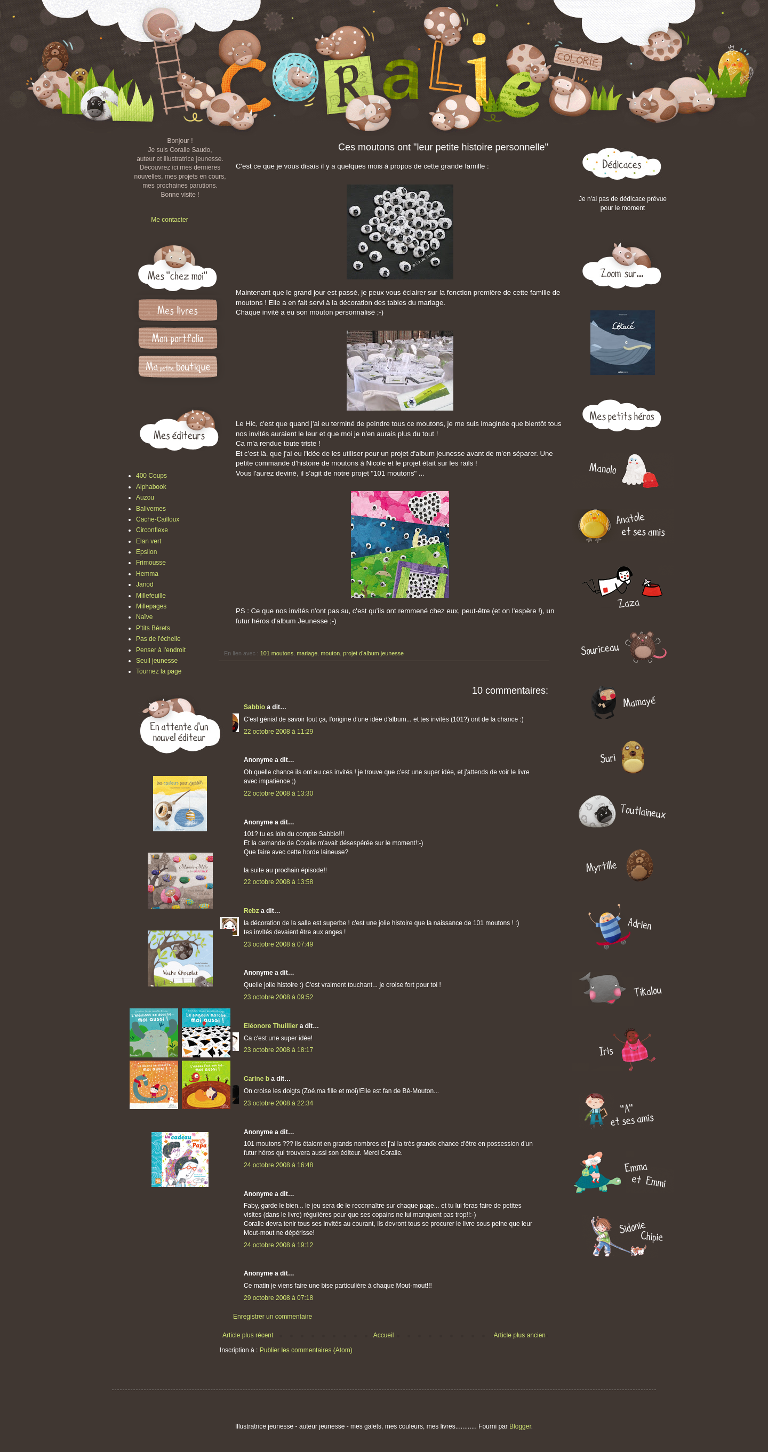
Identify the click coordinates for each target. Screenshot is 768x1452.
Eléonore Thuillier (271, 1026)
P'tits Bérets (153, 628)
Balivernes (151, 508)
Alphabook (151, 487)
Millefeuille (151, 595)
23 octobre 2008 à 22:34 (278, 1103)
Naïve (144, 617)
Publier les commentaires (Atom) (306, 1350)
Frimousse (151, 562)
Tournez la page (158, 671)
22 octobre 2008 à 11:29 (278, 731)
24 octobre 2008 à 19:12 (278, 1245)
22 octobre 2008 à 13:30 (278, 793)
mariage (307, 653)
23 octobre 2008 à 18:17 (278, 1050)
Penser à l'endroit (161, 650)
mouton (330, 653)
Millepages (151, 606)
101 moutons (276, 653)
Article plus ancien (520, 1335)
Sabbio (254, 707)
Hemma (147, 573)
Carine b (256, 1078)
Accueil (383, 1335)
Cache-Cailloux (157, 519)
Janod (145, 584)
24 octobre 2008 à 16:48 (278, 1165)
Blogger (520, 1426)
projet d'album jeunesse (373, 653)
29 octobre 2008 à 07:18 (278, 1298)
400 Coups (151, 475)
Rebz (251, 910)
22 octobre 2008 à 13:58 (278, 882)
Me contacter (169, 219)
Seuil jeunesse (157, 660)
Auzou (145, 497)
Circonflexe (152, 530)
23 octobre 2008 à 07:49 (278, 944)
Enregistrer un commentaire (272, 1316)
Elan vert (148, 541)
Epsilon (146, 552)
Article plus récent (247, 1335)
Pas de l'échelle (158, 639)
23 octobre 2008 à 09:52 (278, 997)
